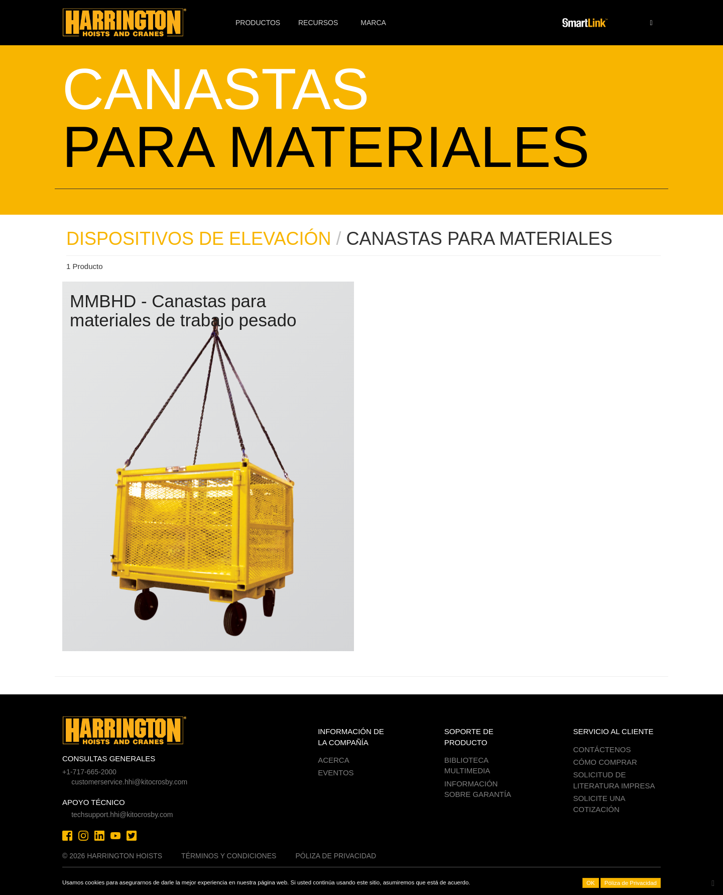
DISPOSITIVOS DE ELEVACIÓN (198, 238)
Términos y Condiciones (228, 856)
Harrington (131, 23)
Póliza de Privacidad (335, 856)
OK (590, 883)
